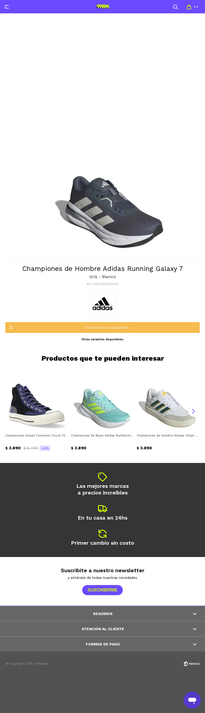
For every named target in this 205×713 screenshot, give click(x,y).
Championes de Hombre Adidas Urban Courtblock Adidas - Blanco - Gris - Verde (168, 435)
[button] (175, 6)
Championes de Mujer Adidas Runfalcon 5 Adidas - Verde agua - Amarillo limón (102, 435)
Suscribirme (102, 590)
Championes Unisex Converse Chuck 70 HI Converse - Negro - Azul (36, 435)
